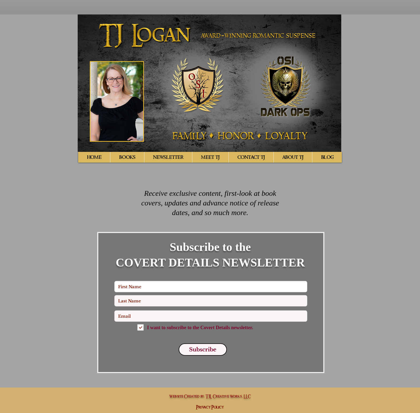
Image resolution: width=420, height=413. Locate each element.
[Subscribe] (203, 349)
